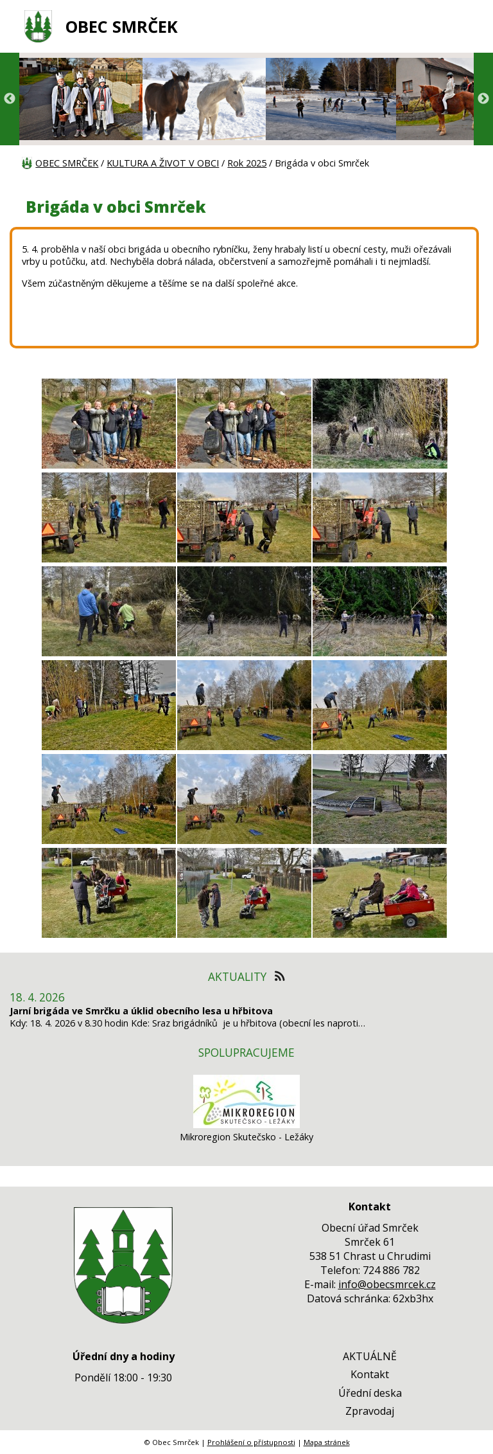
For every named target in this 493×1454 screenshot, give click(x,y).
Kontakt (369, 1374)
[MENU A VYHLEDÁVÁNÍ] (464, 26)
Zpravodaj (369, 1411)
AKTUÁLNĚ (370, 1356)
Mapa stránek (327, 1442)
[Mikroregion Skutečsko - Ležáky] (246, 1124)
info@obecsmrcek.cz (387, 1284)
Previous (9, 99)
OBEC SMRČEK (121, 26)
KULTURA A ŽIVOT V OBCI (163, 163)
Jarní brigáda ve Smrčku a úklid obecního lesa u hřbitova (141, 1011)
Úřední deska (370, 1393)
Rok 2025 (246, 163)
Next (483, 99)
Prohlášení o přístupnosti (251, 1442)
